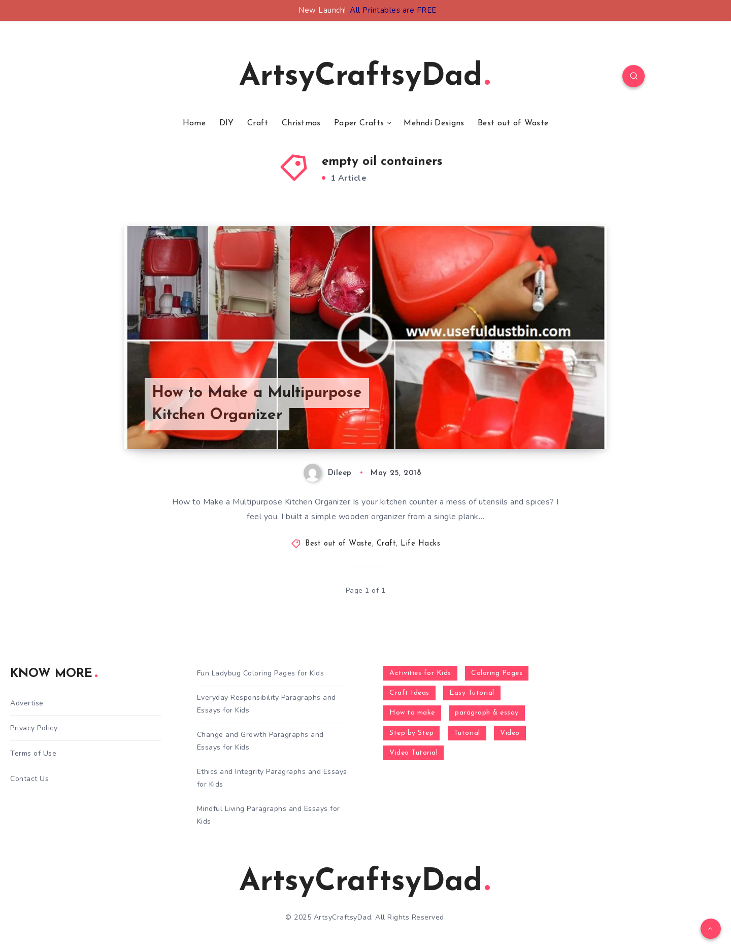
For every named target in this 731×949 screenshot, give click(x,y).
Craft (258, 123)
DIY (226, 123)
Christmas (301, 123)
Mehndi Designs (434, 123)
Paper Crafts (359, 123)
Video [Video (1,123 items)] (510, 733)
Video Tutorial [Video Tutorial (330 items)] (413, 753)
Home (194, 123)
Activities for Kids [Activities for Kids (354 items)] (420, 673)
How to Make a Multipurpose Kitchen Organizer (257, 404)
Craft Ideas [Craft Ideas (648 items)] (409, 693)
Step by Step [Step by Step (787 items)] (411, 733)
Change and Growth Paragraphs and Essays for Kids (260, 741)
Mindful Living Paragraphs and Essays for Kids (268, 815)
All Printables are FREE (393, 10)
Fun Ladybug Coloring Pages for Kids (260, 673)
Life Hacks (420, 544)
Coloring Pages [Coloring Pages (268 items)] (496, 673)
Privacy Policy (33, 728)
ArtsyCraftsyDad (364, 77)
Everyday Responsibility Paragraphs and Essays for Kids (266, 704)
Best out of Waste (513, 123)
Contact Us (29, 779)
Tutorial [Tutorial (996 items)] (467, 733)
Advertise (27, 703)
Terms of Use (33, 753)
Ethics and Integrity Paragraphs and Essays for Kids (272, 778)
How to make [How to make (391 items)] (412, 713)
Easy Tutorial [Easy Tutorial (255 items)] (471, 693)
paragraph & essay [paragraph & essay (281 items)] (487, 713)
